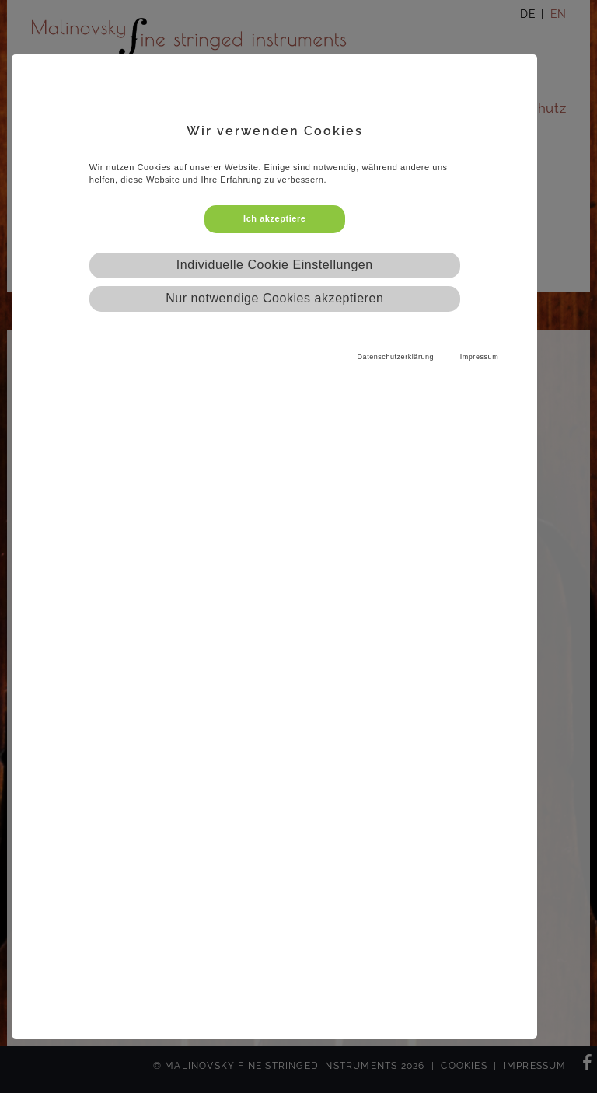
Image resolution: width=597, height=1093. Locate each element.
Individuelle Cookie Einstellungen (274, 264)
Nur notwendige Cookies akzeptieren (274, 298)
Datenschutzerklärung (396, 357)
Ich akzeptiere (274, 218)
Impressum (479, 357)
